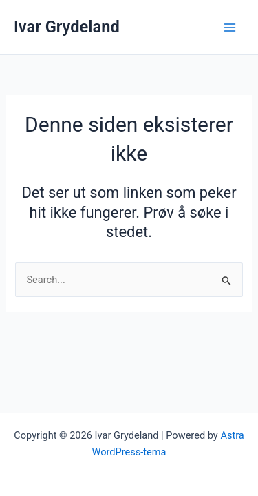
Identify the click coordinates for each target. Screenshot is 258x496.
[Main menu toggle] (229, 27)
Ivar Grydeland (67, 27)
